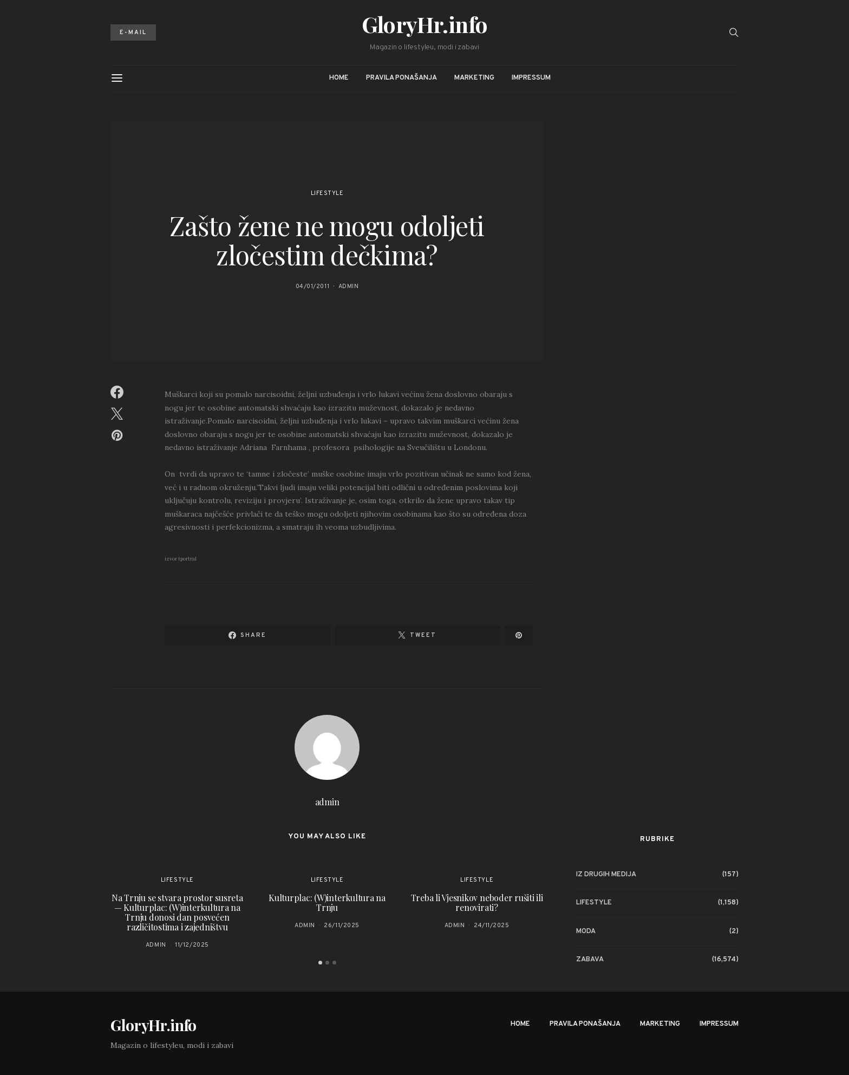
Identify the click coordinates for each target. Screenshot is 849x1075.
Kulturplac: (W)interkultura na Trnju (327, 902)
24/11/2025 (492, 925)
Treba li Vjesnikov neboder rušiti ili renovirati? (477, 902)
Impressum (531, 78)
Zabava (590, 959)
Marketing (474, 78)
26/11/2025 (342, 925)
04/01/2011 (313, 286)
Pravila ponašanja (401, 78)
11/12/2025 (192, 945)
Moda (586, 931)
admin (348, 286)
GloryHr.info (425, 24)
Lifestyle (327, 193)
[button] (320, 962)
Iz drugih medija (606, 874)
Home (339, 78)
